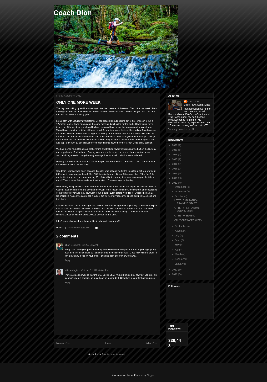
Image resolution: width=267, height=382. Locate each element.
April (177, 249)
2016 (175, 164)
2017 (175, 159)
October (179, 196)
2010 (175, 274)
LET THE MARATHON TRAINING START (186, 202)
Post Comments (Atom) (113, 354)
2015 (175, 168)
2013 (175, 178)
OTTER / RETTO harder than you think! (187, 209)
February (180, 259)
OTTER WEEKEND (184, 215)
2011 (175, 269)
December (181, 186)
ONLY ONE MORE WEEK (188, 220)
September (181, 226)
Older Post (151, 343)
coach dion (193, 101)
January (179, 263)
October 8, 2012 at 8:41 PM (94, 270)
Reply (67, 260)
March (178, 254)
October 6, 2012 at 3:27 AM (84, 245)
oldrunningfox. (72, 270)
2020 (175, 145)
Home (107, 343)
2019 (175, 149)
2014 (175, 173)
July (177, 235)
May (177, 244)
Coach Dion (73, 13)
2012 (175, 182)
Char (67, 245)
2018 (175, 154)
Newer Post (63, 343)
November (181, 191)
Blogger (150, 375)
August (179, 230)
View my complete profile (181, 129)
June (178, 240)
